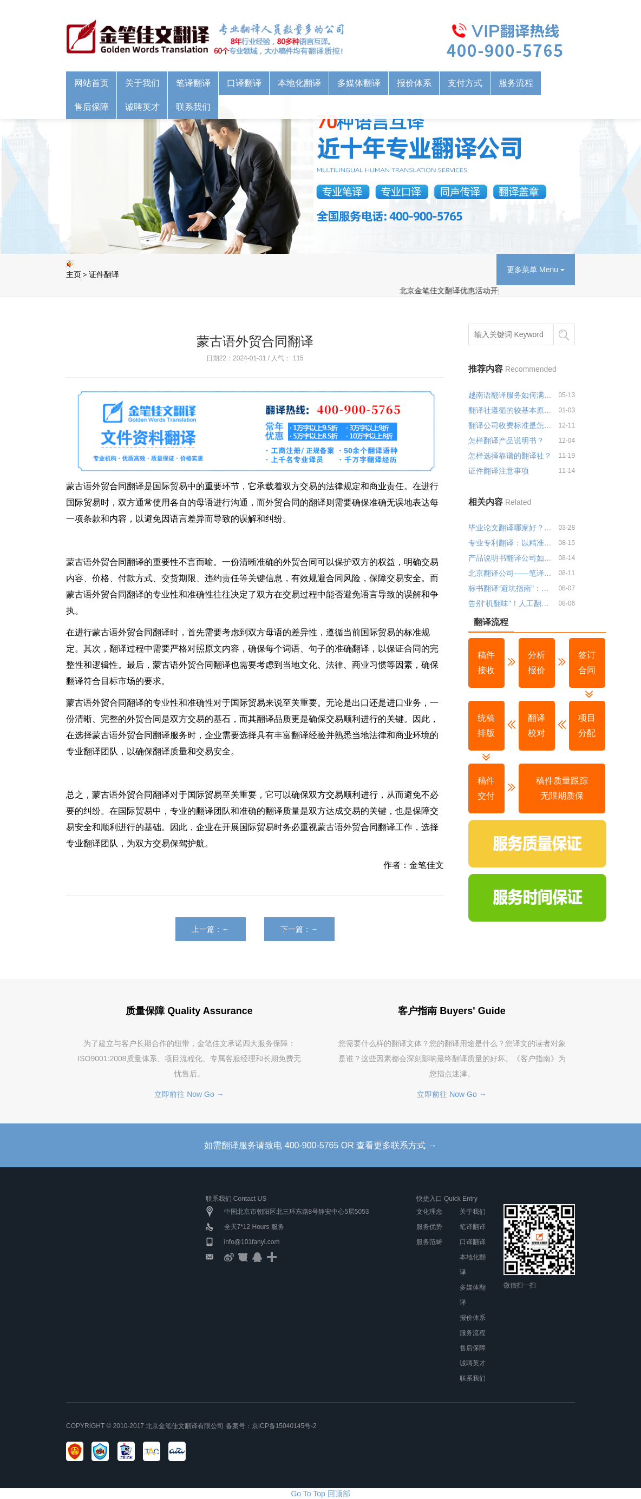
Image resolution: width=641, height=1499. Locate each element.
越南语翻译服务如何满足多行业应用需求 (511, 395)
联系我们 (193, 106)
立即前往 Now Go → (189, 1094)
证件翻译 (104, 274)
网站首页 (91, 83)
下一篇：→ (299, 929)
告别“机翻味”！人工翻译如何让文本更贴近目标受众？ (511, 603)
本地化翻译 (299, 83)
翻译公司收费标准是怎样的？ (511, 425)
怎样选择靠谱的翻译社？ (510, 455)
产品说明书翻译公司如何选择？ (511, 558)
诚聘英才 (142, 106)
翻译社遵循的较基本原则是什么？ (511, 410)
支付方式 (465, 83)
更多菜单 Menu (536, 269)
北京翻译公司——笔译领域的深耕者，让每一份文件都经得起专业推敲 (511, 573)
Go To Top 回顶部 (320, 1493)
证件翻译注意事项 (498, 470)
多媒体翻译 (359, 83)
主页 (73, 274)
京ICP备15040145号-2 (284, 1426)
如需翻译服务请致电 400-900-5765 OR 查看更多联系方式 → (320, 1145)
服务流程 (516, 83)
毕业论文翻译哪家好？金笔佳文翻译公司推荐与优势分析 (511, 527)
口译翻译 (244, 83)
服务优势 (429, 1227)
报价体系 (414, 83)
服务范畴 (429, 1242)
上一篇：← (211, 929)
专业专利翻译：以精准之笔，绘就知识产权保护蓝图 (511, 542)
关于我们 (142, 83)
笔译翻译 (193, 83)
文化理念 (429, 1211)
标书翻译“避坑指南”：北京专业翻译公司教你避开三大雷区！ (511, 588)
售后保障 (91, 106)
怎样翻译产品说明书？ (506, 440)
